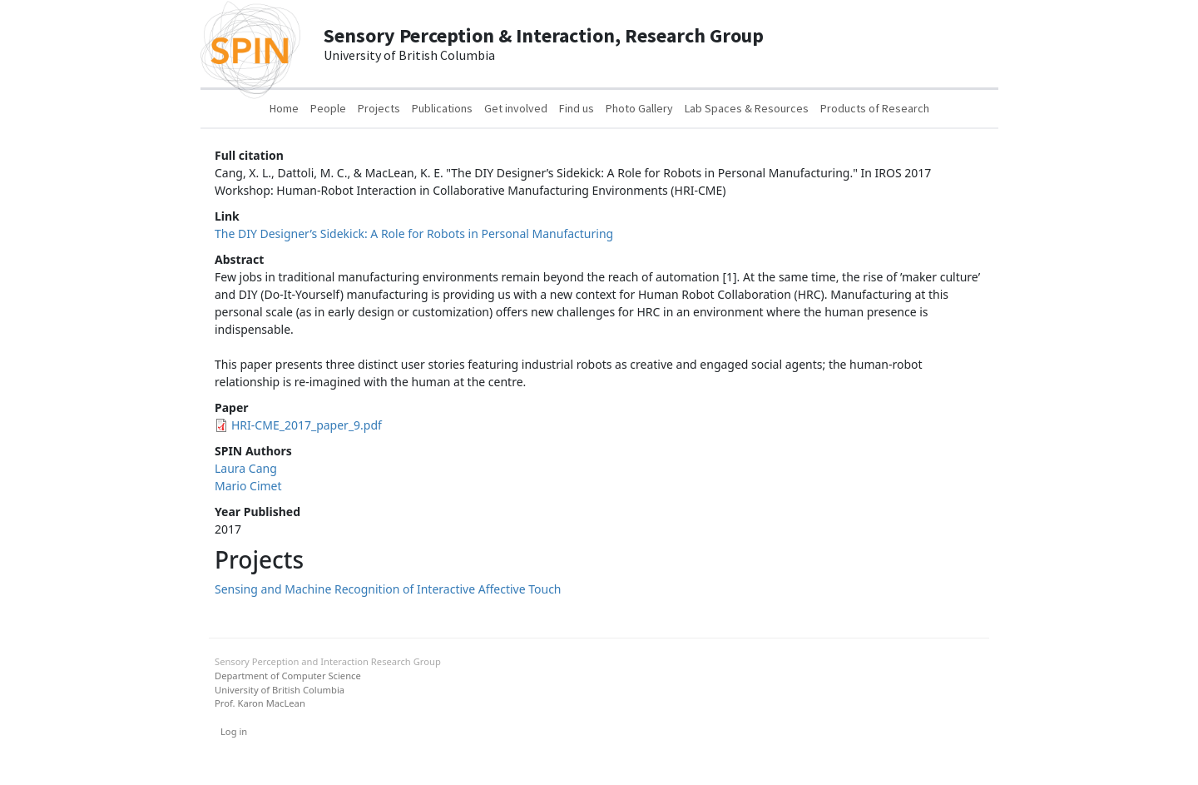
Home (284, 108)
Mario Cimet (248, 486)
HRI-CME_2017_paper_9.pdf (306, 425)
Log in (233, 731)
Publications (442, 108)
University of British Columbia (279, 689)
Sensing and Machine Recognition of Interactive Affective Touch (388, 589)
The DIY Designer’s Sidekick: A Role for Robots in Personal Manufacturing (414, 233)
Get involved (515, 108)
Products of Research (874, 108)
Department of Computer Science (288, 675)
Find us (576, 108)
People (328, 108)
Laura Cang (246, 468)
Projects (379, 108)
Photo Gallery (639, 108)
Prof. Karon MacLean (260, 703)
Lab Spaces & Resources (747, 108)
